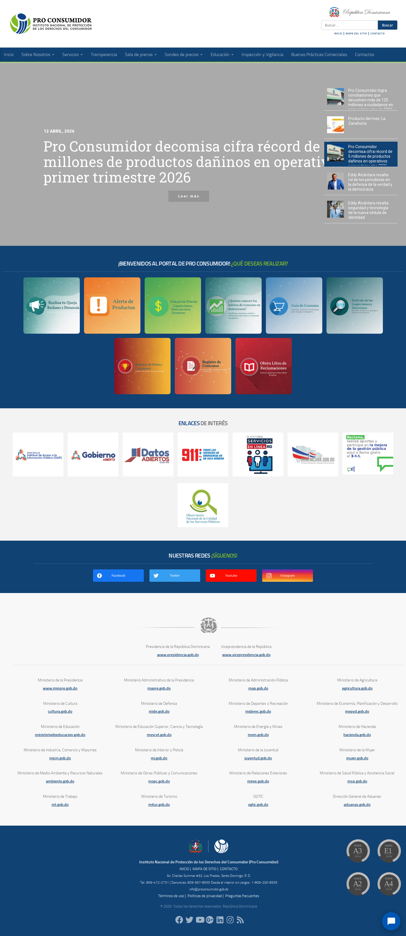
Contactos (364, 54)
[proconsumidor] (220, 920)
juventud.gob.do (258, 758)
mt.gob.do (60, 804)
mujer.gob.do (357, 758)
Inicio (9, 54)
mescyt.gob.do (159, 734)
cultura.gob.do (60, 711)
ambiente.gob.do (60, 781)
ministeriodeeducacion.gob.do (60, 734)
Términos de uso (171, 896)
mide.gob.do (159, 711)
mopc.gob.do (159, 781)
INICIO (338, 33)
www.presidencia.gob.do (178, 654)
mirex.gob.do (258, 781)
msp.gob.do (357, 781)
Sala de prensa (139, 54)
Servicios (70, 54)
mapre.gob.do (159, 688)
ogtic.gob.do (258, 804)
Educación (220, 54)
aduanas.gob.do (357, 804)
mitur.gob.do (159, 804)
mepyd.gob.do (357, 711)
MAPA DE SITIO (205, 869)
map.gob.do (258, 688)
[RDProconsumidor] (200, 920)
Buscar (387, 25)
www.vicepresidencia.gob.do (246, 654)
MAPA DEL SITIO (356, 33)
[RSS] (240, 920)
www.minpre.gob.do (60, 688)
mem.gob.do (258, 734)
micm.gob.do (60, 758)
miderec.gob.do (258, 711)
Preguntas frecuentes (242, 896)
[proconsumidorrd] (189, 920)
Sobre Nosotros (35, 54)
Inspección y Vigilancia (262, 54)
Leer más (188, 191)
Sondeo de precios (181, 54)
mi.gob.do (159, 758)
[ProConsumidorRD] (179, 920)
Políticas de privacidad (204, 896)
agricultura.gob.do (357, 688)
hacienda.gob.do (357, 734)
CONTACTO (377, 33)
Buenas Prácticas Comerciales (319, 54)
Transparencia (104, 54)
